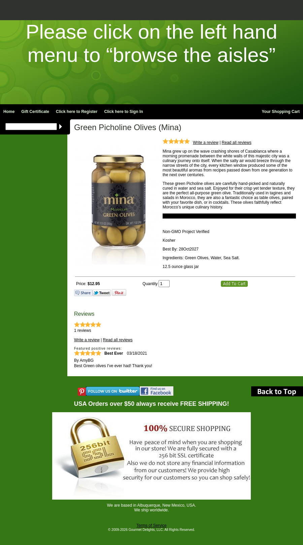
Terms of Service (151, 525)
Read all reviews (236, 142)
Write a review (205, 142)
